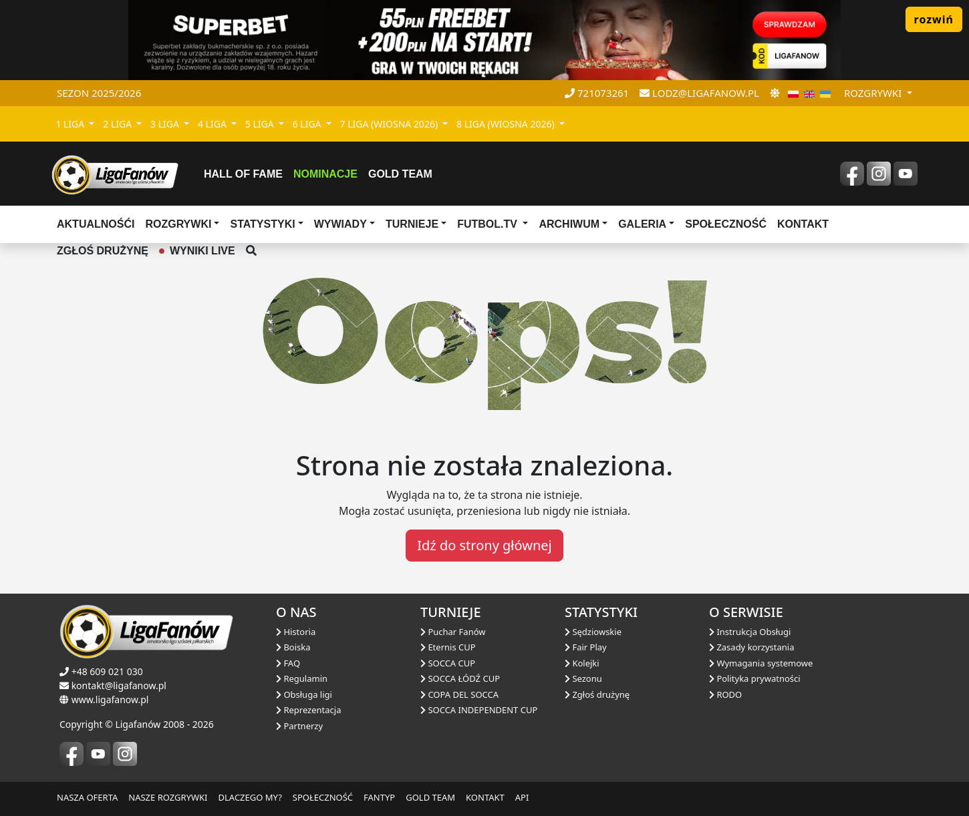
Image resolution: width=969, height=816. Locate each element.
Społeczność (726, 224)
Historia (295, 632)
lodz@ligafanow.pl (699, 92)
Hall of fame (243, 174)
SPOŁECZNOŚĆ (323, 797)
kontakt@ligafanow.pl (119, 685)
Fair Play (586, 647)
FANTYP (379, 797)
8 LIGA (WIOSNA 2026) (506, 124)
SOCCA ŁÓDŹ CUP (460, 678)
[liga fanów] (114, 173)
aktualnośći (95, 224)
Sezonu (583, 678)
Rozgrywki (178, 224)
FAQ (288, 663)
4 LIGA (213, 124)
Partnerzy (299, 726)
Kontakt (803, 224)
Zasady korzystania (751, 647)
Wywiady (340, 224)
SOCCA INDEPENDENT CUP (478, 710)
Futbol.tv (488, 224)
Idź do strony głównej (484, 545)
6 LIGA (308, 124)
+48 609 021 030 (107, 671)
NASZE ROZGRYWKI (167, 797)
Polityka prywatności (755, 678)
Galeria (642, 224)
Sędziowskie (593, 632)
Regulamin (301, 678)
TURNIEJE (412, 224)
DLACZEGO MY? (250, 797)
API (522, 797)
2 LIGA (118, 124)
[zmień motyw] (775, 93)
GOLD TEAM (430, 797)
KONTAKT (485, 797)
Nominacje (325, 174)
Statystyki (262, 224)
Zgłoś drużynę (597, 694)
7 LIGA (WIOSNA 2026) (390, 124)
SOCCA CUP (447, 663)
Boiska (293, 647)
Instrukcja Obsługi (750, 632)
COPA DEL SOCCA (459, 694)
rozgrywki (874, 92)
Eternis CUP (448, 647)
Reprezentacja (308, 710)
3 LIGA (166, 124)
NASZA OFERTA (87, 797)
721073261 (597, 92)
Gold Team (400, 174)
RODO (725, 694)
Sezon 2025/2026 (99, 92)
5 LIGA (261, 124)
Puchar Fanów (453, 632)
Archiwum (569, 224)
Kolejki (582, 663)
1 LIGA (71, 124)
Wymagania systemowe (761, 663)
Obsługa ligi (304, 694)
